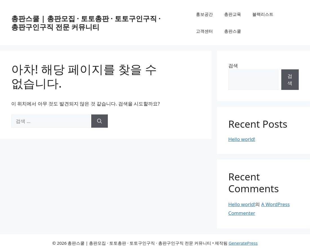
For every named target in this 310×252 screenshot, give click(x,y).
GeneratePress (243, 243)
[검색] (99, 121)
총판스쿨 (232, 31)
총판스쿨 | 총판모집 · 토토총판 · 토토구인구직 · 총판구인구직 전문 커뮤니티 (85, 23)
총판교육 (232, 14)
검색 (233, 65)
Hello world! (241, 139)
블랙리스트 (262, 14)
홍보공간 (204, 14)
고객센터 (204, 31)
